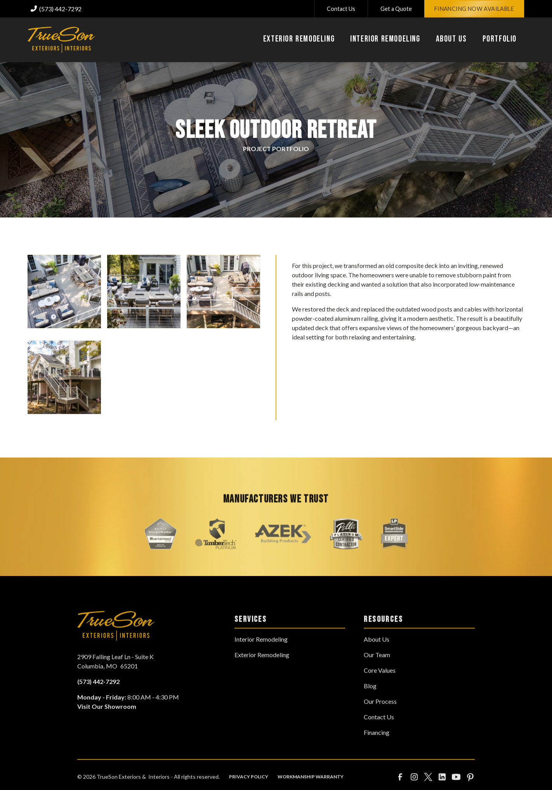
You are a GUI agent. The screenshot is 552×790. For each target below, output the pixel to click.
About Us (376, 652)
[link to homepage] (61, 40)
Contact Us (341, 8)
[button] (298, 40)
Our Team (377, 668)
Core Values (380, 683)
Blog (370, 699)
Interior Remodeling (261, 652)
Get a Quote (396, 8)
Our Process (380, 715)
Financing (376, 746)
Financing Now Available (474, 8)
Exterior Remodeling (261, 668)
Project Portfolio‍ (276, 148)
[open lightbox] (64, 291)
